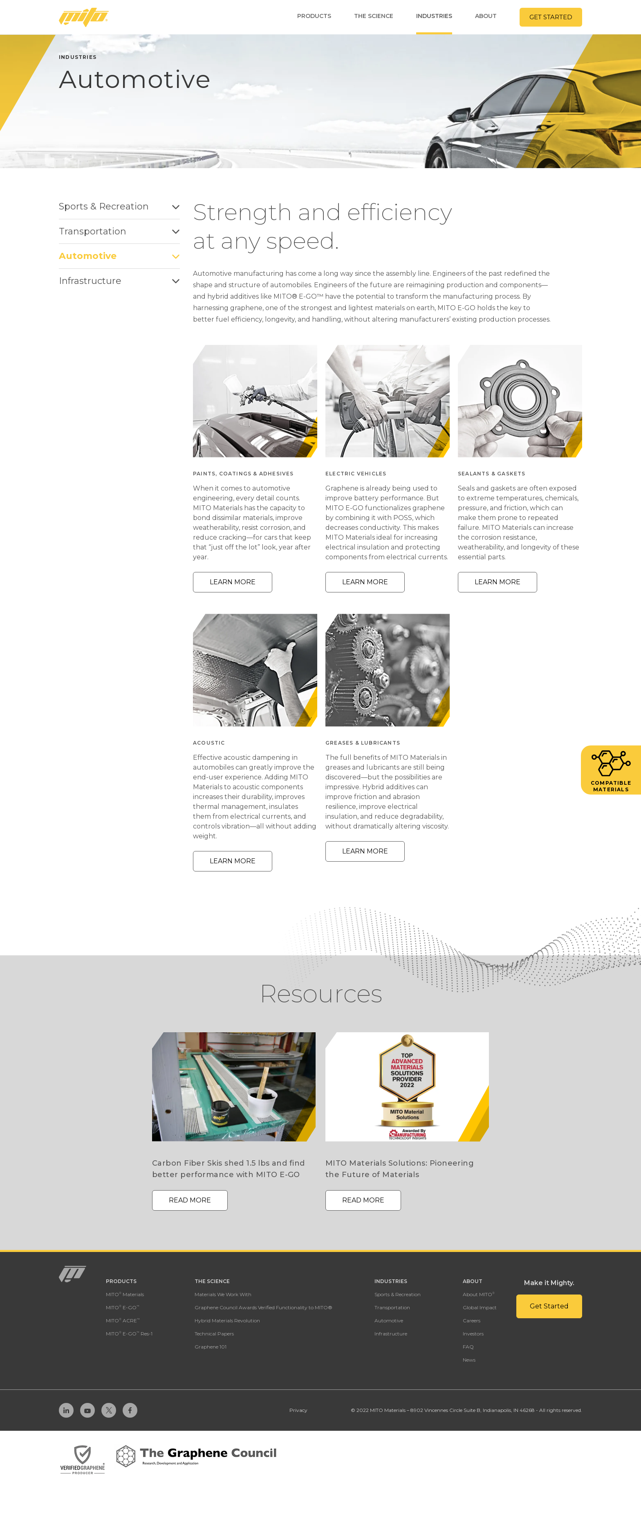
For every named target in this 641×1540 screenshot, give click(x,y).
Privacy (298, 1410)
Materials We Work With (223, 1294)
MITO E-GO (122, 1307)
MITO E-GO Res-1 (129, 1334)
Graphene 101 (210, 1347)
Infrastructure (119, 280)
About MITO (479, 1294)
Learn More (233, 582)
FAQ (468, 1347)
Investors (473, 1334)
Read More (190, 1200)
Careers (471, 1320)
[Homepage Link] (84, 17)
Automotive (119, 255)
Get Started (550, 17)
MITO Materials (125, 1294)
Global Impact (480, 1307)
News (469, 1360)
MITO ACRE (123, 1320)
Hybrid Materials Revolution (227, 1320)
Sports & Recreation (119, 206)
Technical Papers (214, 1334)
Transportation (119, 231)
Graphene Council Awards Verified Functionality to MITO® (263, 1307)
